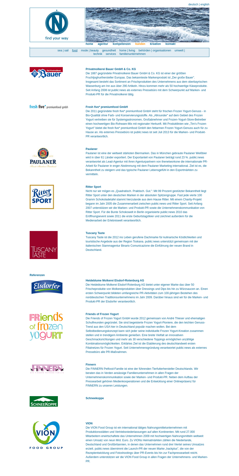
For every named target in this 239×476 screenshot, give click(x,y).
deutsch (193, 4)
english (204, 4)
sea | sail (63, 50)
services (111, 54)
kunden (140, 44)
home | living (127, 50)
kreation (155, 44)
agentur (103, 44)
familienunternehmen (133, 54)
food (74, 50)
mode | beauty (90, 50)
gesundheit (109, 50)
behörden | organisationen (155, 50)
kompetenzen (122, 44)
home (89, 44)
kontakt (170, 44)
